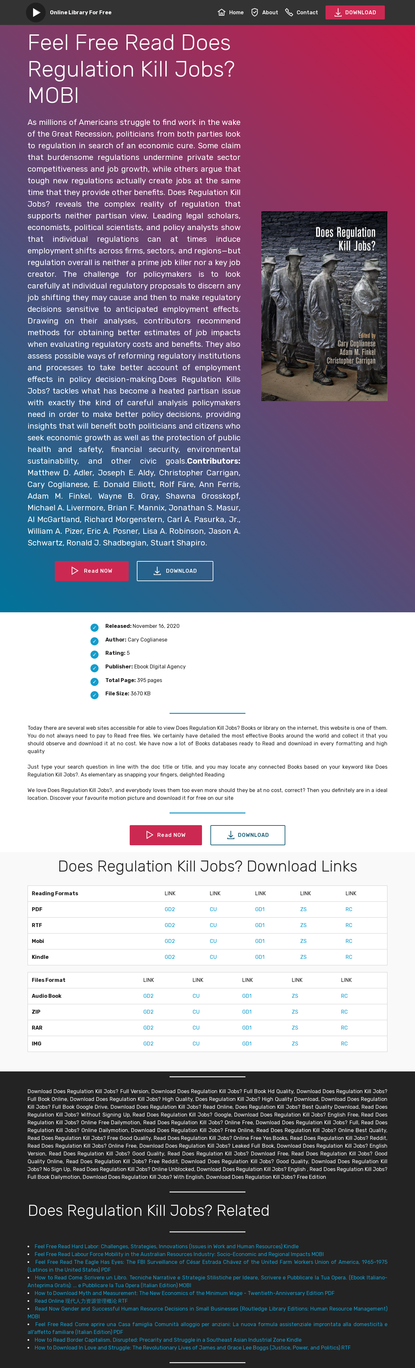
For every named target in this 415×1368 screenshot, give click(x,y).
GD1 (260, 909)
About (264, 12)
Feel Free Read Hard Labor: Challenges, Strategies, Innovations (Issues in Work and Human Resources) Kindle (167, 1246)
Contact (301, 12)
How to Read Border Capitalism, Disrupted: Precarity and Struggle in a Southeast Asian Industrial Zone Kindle (168, 1340)
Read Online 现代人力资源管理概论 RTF (81, 1301)
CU (213, 909)
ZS (303, 909)
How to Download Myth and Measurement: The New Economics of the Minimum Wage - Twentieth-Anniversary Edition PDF (185, 1293)
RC (349, 909)
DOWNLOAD (355, 12)
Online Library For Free (81, 12)
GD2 (170, 909)
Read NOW (92, 571)
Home (231, 12)
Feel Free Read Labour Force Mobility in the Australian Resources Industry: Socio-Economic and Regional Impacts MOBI (179, 1254)
